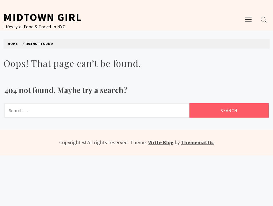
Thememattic (197, 142)
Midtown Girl (42, 17)
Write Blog (160, 142)
